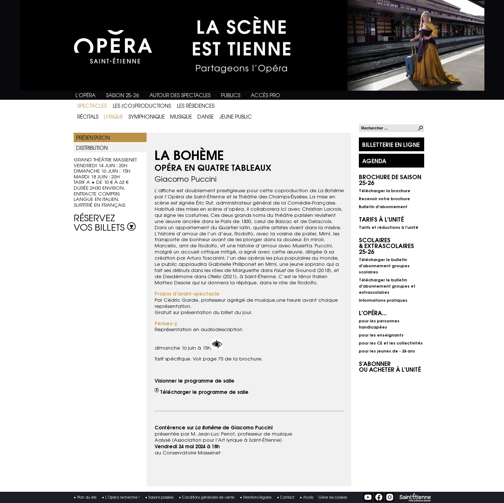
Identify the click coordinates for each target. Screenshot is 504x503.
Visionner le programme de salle (194, 380)
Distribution (92, 147)
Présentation (93, 137)
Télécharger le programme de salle (204, 391)
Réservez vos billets (105, 221)
